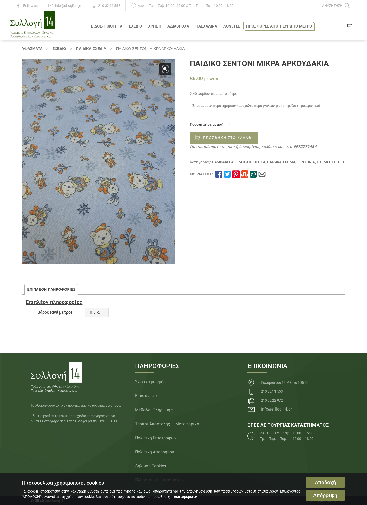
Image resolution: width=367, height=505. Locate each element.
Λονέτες (231, 26)
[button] (165, 69)
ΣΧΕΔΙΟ (135, 26)
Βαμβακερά (223, 162)
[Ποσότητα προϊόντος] (236, 125)
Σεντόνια (306, 162)
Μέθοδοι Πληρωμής (154, 409)
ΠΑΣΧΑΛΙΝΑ (206, 26)
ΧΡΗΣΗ (154, 26)
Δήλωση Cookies (150, 465)
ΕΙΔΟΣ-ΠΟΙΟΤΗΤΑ (106, 26)
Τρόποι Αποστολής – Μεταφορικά (167, 423)
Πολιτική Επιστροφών (155, 437)
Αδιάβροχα (178, 26)
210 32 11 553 (109, 6)
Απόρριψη (325, 495)
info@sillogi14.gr (68, 6)
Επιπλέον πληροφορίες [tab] (51, 289)
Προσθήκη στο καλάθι (228, 137)
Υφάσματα (32, 48)
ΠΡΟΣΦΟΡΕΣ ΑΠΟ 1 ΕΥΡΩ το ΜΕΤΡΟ (279, 26)
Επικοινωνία (146, 395)
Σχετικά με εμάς (150, 381)
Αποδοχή (325, 482)
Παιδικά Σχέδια (91, 48)
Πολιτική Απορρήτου (154, 451)
